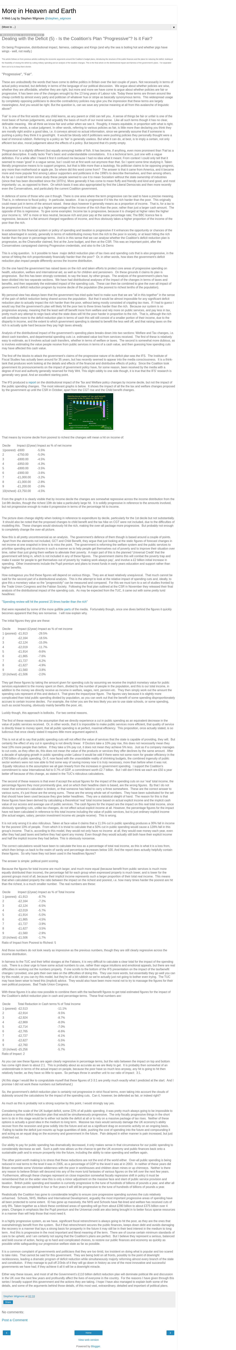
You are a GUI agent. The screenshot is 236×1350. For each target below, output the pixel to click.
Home (88, 1333)
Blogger (95, 1346)
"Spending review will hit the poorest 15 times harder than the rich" (45, 601)
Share (8, 1302)
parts (68, 609)
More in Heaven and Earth (39, 10)
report (32, 382)
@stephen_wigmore (58, 18)
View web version (88, 1339)
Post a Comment (14, 1320)
